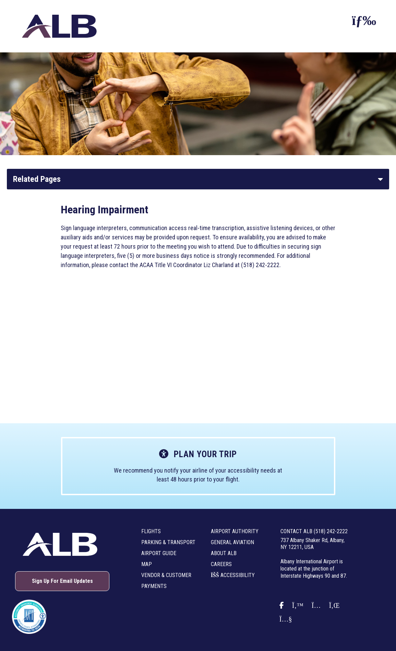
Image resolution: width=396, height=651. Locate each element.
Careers (221, 564)
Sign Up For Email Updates (62, 581)
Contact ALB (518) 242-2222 (314, 531)
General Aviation (232, 542)
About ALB (224, 553)
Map (146, 564)
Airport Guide (158, 553)
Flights (151, 531)
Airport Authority (235, 531)
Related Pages (37, 179)
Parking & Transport (168, 542)
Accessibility (233, 575)
